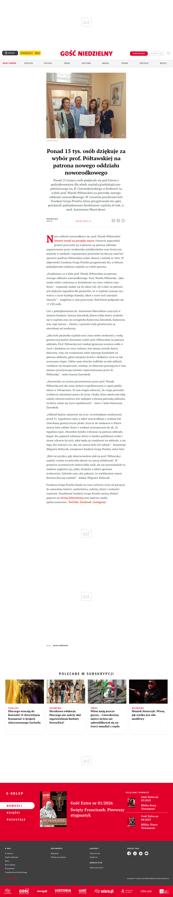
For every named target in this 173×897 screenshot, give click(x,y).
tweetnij (118, 219)
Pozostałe (13, 819)
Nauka (105, 63)
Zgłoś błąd (11, 879)
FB (114, 219)
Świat (67, 63)
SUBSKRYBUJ (138, 54)
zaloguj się (157, 54)
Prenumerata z (30, 53)
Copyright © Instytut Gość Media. (138, 878)
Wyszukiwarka (168, 53)
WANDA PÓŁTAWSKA (60, 645)
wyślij (123, 219)
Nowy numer (9, 63)
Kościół (28, 63)
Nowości (13, 805)
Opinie (125, 63)
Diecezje (144, 63)
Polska (48, 63)
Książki (13, 812)
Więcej (163, 63)
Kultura (86, 63)
